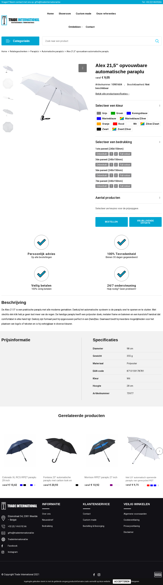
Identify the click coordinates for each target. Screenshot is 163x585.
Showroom (65, 13)
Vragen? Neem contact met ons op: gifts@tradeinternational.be (30, 2)
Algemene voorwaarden (135, 514)
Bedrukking (47, 527)
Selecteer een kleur (109, 106)
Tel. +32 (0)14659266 (152, 2)
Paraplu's (35, 51)
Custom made (83, 13)
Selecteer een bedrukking (113, 142)
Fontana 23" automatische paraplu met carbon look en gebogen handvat (57, 481)
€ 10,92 (92, 485)
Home (50, 13)
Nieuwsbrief (48, 520)
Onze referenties (106, 13)
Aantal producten (107, 198)
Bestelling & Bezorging (94, 527)
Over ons (46, 514)
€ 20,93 (50, 485)
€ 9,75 (132, 485)
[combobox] (97, 41)
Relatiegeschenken (19, 51)
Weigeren (135, 581)
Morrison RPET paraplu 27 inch (101, 478)
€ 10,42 (9, 485)
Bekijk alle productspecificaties (112, 93)
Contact (90, 26)
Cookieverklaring (132, 520)
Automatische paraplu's (54, 51)
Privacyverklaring (132, 527)
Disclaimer (129, 533)
